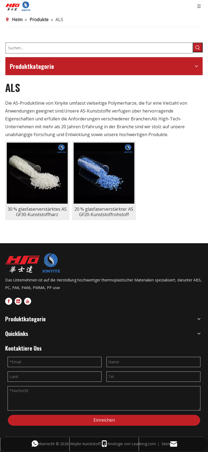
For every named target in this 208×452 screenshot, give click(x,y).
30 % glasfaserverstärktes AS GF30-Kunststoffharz (37, 211)
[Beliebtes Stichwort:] (198, 47)
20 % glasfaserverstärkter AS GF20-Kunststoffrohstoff (103, 211)
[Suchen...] (99, 48)
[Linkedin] (18, 301)
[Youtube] (27, 301)
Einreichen (104, 420)
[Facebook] (8, 301)
